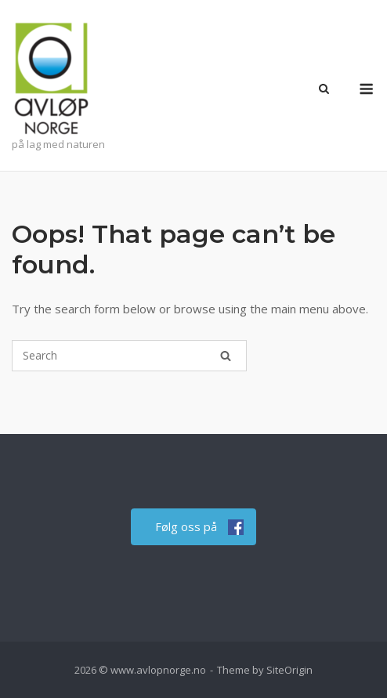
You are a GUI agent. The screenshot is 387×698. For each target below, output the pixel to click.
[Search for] (129, 355)
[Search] (225, 355)
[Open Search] (324, 90)
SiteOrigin (289, 670)
